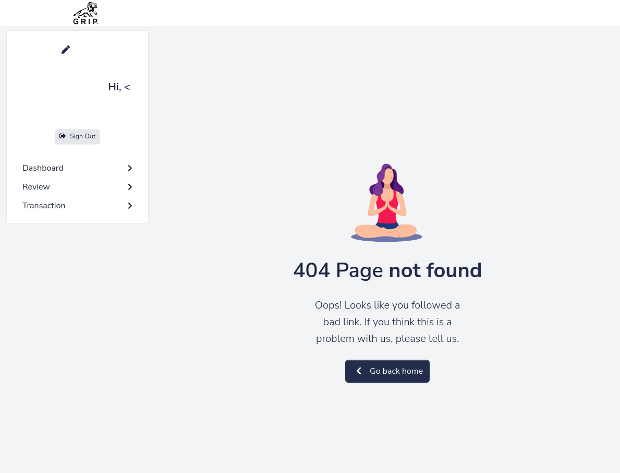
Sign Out (77, 136)
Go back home (387, 371)
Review (77, 187)
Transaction (77, 205)
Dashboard (77, 168)
